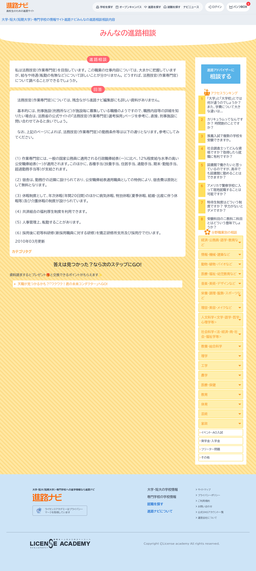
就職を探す (155, 504)
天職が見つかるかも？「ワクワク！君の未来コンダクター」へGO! (63, 284)
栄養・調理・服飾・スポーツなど (221, 296)
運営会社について (206, 517)
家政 (204, 423)
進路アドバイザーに (220, 74)
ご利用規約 (203, 501)
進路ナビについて (160, 511)
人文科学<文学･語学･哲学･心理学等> (221, 320)
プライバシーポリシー (208, 495)
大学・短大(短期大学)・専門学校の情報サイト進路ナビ (39, 19)
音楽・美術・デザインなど (218, 283)
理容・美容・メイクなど (216, 307)
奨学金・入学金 (210, 440)
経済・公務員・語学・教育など (219, 242)
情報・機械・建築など (215, 254)
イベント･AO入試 (212, 432)
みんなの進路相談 (89, 19)
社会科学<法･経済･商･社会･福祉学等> (219, 334)
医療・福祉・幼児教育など (218, 273)
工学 (204, 365)
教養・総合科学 (211, 346)
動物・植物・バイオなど (216, 264)
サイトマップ (203, 489)
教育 (204, 394)
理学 (204, 356)
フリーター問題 (210, 449)
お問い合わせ (204, 506)
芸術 (204, 413)
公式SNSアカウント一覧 (210, 512)
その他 (205, 457)
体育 (204, 404)
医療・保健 (208, 385)
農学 (204, 375)
